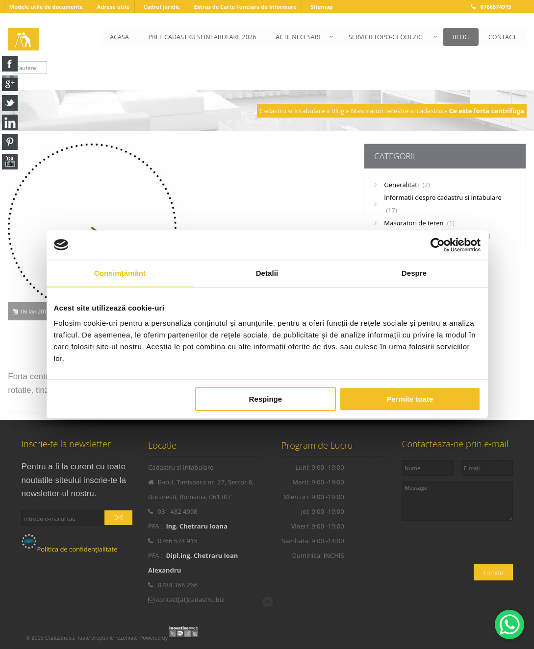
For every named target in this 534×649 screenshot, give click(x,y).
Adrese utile (113, 6)
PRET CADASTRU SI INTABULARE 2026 (201, 37)
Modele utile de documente (46, 6)
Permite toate (409, 399)
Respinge (265, 399)
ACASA (118, 37)
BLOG (460, 37)
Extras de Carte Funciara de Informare (245, 6)
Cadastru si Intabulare (292, 110)
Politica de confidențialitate (69, 549)
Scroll (267, 601)
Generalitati (407, 184)
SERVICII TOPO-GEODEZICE (386, 37)
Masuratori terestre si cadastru (396, 110)
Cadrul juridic (162, 6)
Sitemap (321, 6)
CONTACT (502, 37)
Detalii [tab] (267, 273)
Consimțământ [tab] (120, 273)
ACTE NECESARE (298, 37)
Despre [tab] (414, 273)
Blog (338, 110)
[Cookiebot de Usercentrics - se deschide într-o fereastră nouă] (438, 245)
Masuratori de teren (419, 222)
